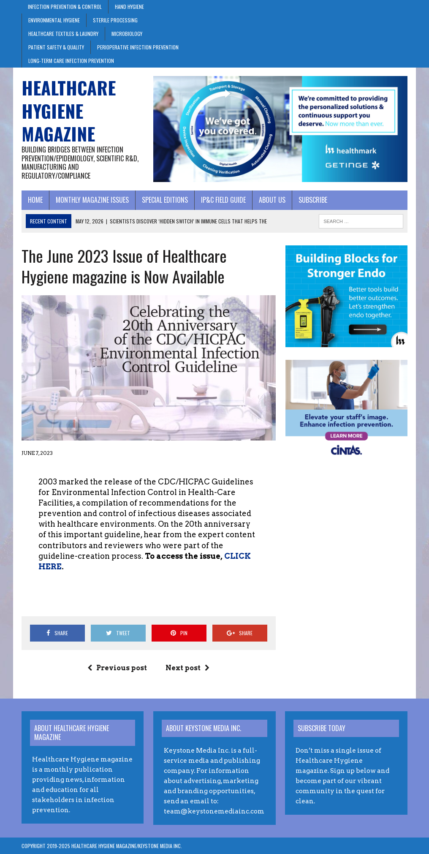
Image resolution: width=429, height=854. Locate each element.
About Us (272, 200)
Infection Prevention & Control (65, 6)
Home (35, 200)
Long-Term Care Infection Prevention (71, 60)
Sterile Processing (115, 20)
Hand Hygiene (129, 6)
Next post (187, 668)
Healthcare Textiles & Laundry (63, 33)
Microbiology (126, 33)
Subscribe (313, 200)
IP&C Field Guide (223, 200)
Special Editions (165, 200)
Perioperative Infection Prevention (138, 47)
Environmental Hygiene (54, 20)
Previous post (117, 668)
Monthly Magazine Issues (92, 200)
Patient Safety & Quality (56, 47)
